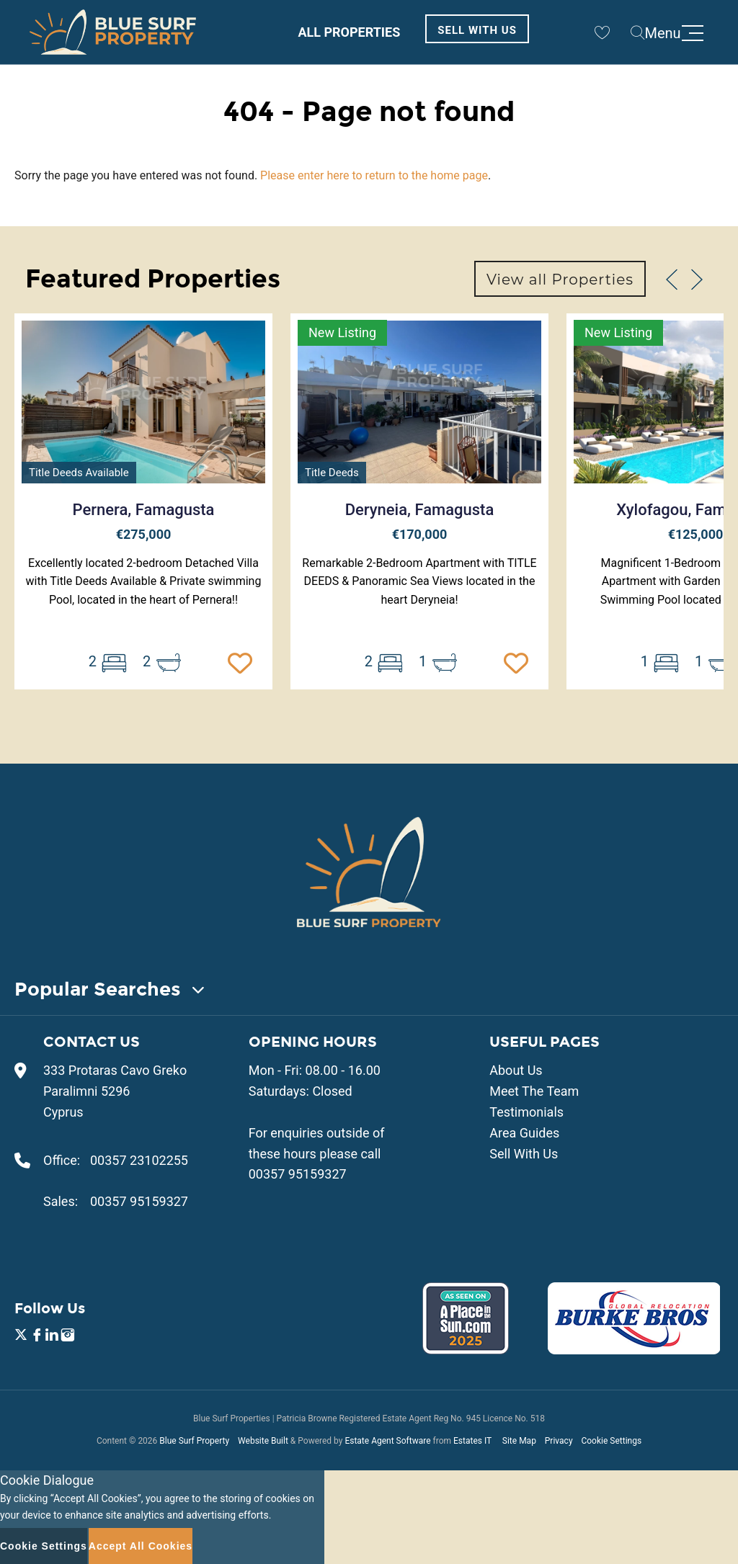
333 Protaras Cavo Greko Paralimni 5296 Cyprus (115, 1091)
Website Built (263, 1441)
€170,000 (420, 534)
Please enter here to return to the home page (374, 175)
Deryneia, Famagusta (419, 510)
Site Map (519, 1441)
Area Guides (524, 1132)
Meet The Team (534, 1091)
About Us (515, 1070)
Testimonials (526, 1112)
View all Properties (559, 279)
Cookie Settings (611, 1441)
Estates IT (472, 1441)
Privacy (559, 1441)
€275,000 (144, 534)
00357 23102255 (139, 1160)
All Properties (349, 32)
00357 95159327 (139, 1201)
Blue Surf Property (194, 1441)
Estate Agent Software (387, 1441)
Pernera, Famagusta (144, 510)
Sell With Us (477, 30)
